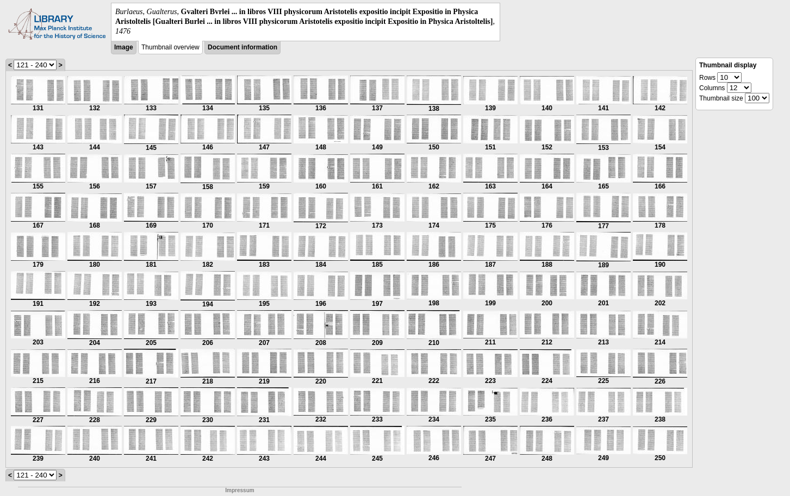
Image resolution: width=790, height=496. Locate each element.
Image (123, 47)
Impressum (239, 490)
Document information (242, 47)
